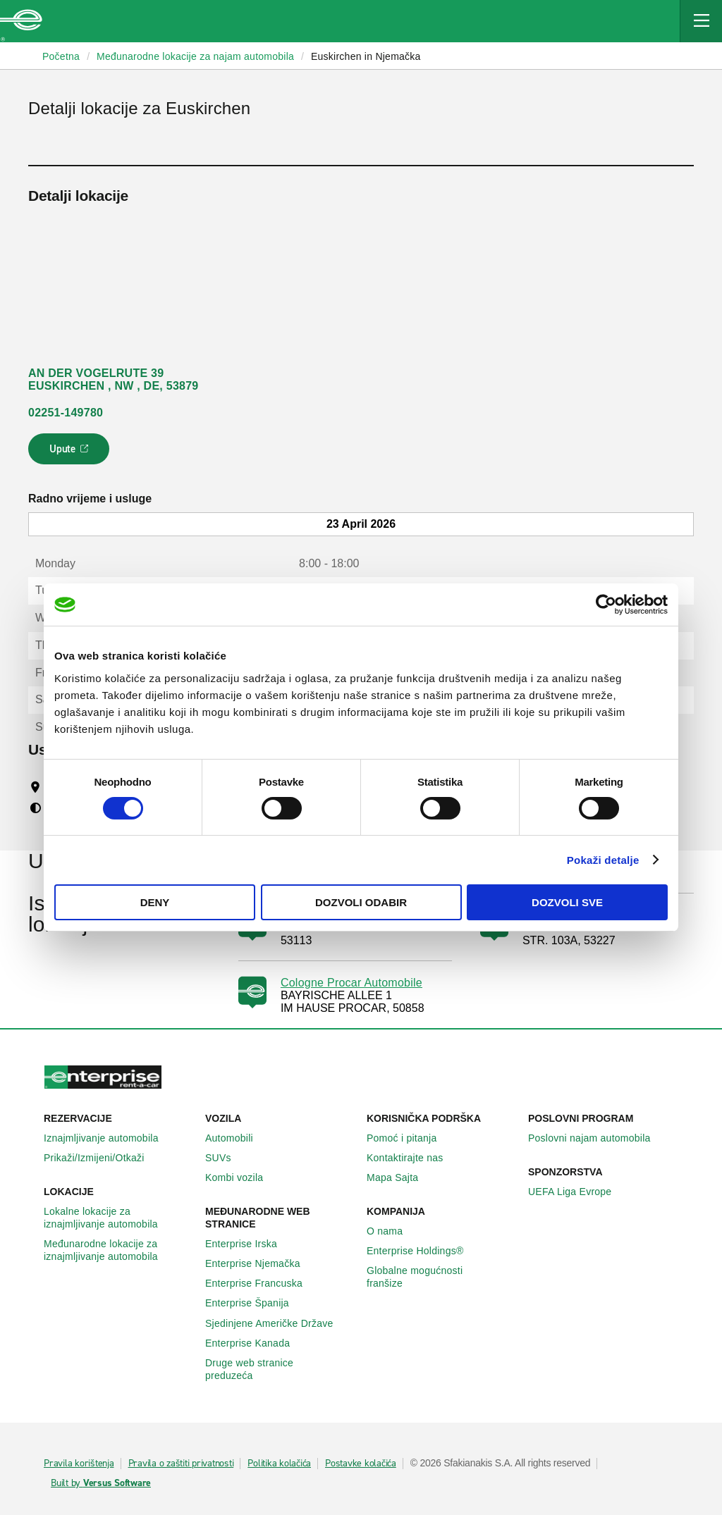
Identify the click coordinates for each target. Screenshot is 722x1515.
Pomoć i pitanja (409, 1138)
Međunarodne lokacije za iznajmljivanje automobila (119, 1250)
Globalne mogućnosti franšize (442, 1277)
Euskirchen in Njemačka (366, 56)
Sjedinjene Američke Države (277, 1323)
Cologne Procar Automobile (351, 983)
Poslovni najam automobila (597, 1138)
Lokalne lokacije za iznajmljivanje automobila (119, 1218)
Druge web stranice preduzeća (280, 1369)
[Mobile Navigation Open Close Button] (701, 21)
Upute (70, 453)
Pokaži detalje (603, 860)
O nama (392, 1231)
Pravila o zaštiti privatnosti (181, 1463)
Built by (101, 1483)
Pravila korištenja (79, 1463)
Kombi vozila (242, 1177)
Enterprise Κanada (255, 1343)
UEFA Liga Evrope (577, 1191)
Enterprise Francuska (261, 1283)
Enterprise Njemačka (260, 1263)
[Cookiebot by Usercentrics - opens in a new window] (606, 604)
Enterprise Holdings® (423, 1250)
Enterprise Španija (255, 1303)
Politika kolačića (279, 1463)
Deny (155, 902)
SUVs (226, 1157)
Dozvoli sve (567, 902)
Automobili (237, 1138)
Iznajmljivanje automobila (109, 1138)
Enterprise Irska (249, 1243)
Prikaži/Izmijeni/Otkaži (102, 1157)
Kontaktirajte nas (413, 1157)
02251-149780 (65, 413)
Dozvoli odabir (361, 902)
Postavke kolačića (360, 1463)
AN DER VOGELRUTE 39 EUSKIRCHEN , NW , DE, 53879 (113, 379)
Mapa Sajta (400, 1177)
